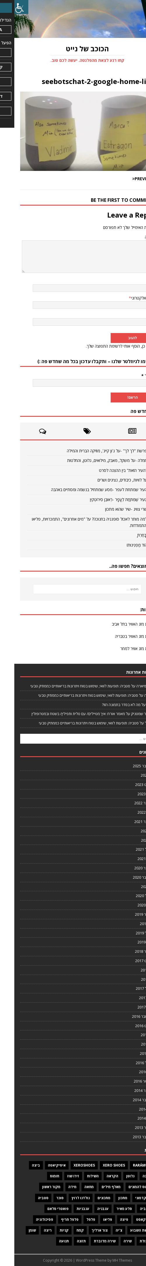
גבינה (132, 1176)
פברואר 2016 (129, 1081)
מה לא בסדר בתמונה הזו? (107, 704)
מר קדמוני (129, 1197)
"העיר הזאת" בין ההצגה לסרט (109, 470)
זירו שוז (59, 1176)
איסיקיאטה (42, 1165)
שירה (113, 1241)
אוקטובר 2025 (129, 765)
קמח (65, 1230)
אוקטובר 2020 (129, 877)
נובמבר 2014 (130, 1090)
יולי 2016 (133, 1034)
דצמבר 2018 (130, 951)
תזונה (67, 1241)
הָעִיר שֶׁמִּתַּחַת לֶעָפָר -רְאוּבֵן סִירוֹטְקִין (104, 499)
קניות (49, 1230)
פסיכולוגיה (30, 1219)
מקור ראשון (37, 1186)
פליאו (93, 1219)
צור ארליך (85, 1230)
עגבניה (88, 1208)
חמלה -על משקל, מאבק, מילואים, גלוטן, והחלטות (93, 460)
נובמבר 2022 (130, 803)
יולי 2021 (133, 831)
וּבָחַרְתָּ (128, 535)
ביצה (22, 1165)
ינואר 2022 (131, 812)
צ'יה (104, 1230)
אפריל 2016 (130, 1062)
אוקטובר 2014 (129, 1099)
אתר (136, 315)
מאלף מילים (96, 1186)
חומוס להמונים (125, 1186)
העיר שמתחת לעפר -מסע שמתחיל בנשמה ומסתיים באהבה (85, 489)
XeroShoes (70, 1165)
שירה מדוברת (90, 1241)
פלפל (76, 1219)
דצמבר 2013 (130, 1127)
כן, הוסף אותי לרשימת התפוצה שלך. (105, 346)
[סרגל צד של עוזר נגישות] (7, 7)
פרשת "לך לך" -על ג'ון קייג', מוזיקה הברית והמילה (93, 450)
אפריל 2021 (130, 849)
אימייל (133, 376)
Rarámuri (128, 1165)
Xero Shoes (99, 1165)
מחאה (74, 1186)
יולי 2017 (133, 970)
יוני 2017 (133, 979)
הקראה (98, 1176)
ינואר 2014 (131, 1118)
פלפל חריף (55, 1219)
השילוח (78, 1176)
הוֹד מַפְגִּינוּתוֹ (122, 545)
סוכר (45, 1197)
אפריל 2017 (130, 988)
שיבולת (131, 1241)
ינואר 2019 (131, 942)
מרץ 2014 (132, 1109)
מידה (58, 1186)
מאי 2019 (133, 923)
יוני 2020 (133, 886)
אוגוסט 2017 (130, 960)
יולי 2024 (133, 775)
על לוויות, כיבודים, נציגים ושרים (108, 480)
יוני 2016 (133, 1044)
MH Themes (108, 1260)
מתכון (108, 1197)
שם (137, 280)
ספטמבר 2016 (129, 1016)
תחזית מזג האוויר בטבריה (120, 636)
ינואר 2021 (131, 858)
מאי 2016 (133, 1053)
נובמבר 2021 (130, 821)
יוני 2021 (133, 840)
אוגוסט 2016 (130, 1025)
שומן (18, 1230)
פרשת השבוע (126, 1230)
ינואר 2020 (131, 905)
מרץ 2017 (132, 997)
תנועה (50, 1241)
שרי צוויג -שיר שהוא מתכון (112, 509)
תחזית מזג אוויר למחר (123, 648)
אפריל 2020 (130, 895)
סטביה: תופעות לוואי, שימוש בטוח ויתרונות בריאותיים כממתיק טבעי (66, 686)
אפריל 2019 (130, 933)
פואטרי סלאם (43, 1208)
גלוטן (116, 1176)
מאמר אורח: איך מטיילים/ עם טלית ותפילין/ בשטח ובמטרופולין (64, 713)
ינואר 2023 (131, 793)
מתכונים (89, 1197)
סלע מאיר (110, 1208)
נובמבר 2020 (130, 868)
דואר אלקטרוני (128, 298)
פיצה (110, 1219)
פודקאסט (129, 1219)
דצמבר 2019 (130, 914)
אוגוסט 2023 (130, 784)
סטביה (29, 1197)
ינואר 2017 (131, 1007)
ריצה (33, 1230)
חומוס (40, 1176)
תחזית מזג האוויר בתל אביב (119, 624)
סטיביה (131, 1208)
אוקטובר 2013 (129, 1136)
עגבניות (68, 1208)
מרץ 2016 (132, 1071)
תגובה (135, 237)
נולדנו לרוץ (66, 1197)
